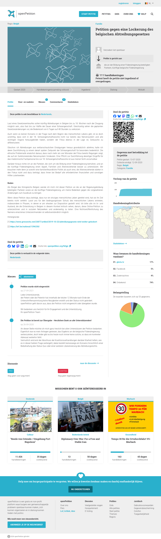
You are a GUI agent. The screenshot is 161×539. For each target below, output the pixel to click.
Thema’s (113, 514)
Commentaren (56, 100)
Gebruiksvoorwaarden (143, 505)
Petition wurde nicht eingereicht (35, 286)
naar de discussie (88, 363)
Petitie (10, 102)
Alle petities (114, 508)
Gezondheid (130, 434)
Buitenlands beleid (80, 434)
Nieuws (41, 100)
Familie (99, 24)
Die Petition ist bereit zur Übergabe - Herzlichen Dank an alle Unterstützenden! (56, 320)
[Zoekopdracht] (152, 14)
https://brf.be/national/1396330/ (25, 226)
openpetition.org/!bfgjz (59, 246)
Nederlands (46, 114)
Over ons (128, 14)
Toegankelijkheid (141, 514)
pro (11, 371)
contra (63, 371)
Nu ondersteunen (80, 489)
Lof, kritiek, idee (67, 511)
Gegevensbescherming (144, 508)
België (16, 24)
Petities (106, 14)
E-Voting (88, 511)
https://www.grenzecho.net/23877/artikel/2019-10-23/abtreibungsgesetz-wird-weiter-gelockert (53, 222)
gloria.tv (120, 262)
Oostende (30, 399)
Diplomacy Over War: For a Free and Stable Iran (80, 440)
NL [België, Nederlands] (148, 3)
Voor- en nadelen (26, 102)
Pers (62, 508)
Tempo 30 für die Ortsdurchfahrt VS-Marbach (131, 440)
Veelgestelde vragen (94, 505)
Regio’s (112, 517)
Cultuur (30, 434)
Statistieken (73, 102)
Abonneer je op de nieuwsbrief (26, 525)
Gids (117, 14)
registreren (124, 3)
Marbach (131, 399)
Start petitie (89, 14)
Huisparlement (91, 508)
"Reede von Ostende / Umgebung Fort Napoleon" (30, 440)
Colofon (137, 511)
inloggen (137, 3)
